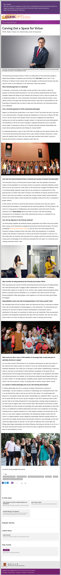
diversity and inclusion (9, 476)
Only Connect (7, 534)
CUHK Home (4, 571)
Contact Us (18, 571)
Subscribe (6, 549)
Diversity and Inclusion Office (18, 228)
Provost (55, 476)
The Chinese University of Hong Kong (13, 564)
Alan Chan (48, 476)
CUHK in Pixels (11, 571)
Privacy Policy (31, 571)
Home (19, 16)
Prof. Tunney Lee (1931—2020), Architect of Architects (15, 503)
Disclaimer (24, 571)
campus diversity (21, 476)
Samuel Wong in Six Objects (11, 511)
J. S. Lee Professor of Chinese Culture (12, 479)
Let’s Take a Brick (36, 502)
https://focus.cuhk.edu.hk (10, 10)
